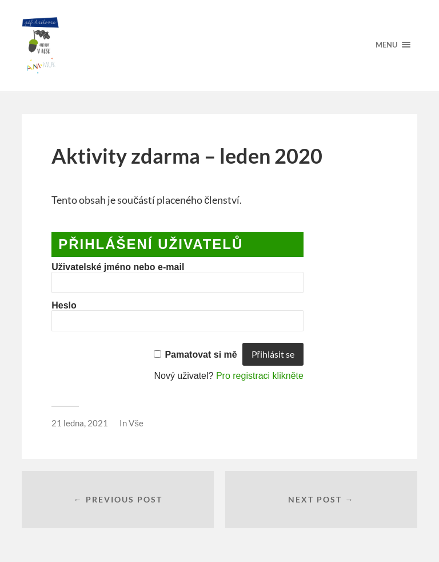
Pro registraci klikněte (260, 376)
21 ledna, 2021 (79, 423)
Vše (136, 423)
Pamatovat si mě (201, 354)
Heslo (64, 305)
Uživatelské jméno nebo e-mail (117, 267)
